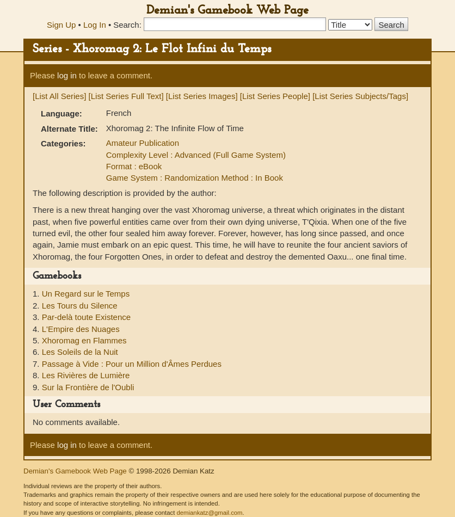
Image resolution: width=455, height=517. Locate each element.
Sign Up (61, 24)
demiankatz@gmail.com (209, 512)
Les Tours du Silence (80, 305)
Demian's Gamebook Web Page (227, 10)
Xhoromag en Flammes (84, 340)
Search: (127, 24)
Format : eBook (134, 166)
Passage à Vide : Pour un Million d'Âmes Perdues (132, 363)
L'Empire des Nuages (81, 329)
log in (67, 75)
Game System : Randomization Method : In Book (194, 177)
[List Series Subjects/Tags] (360, 96)
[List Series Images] (202, 96)
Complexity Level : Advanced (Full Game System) (196, 154)
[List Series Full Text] (126, 96)
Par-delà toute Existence (86, 317)
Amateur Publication (142, 142)
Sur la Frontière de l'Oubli (88, 387)
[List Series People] (275, 96)
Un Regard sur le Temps (86, 293)
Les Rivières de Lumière (86, 375)
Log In (94, 24)
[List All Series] (59, 96)
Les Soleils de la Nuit (80, 351)
